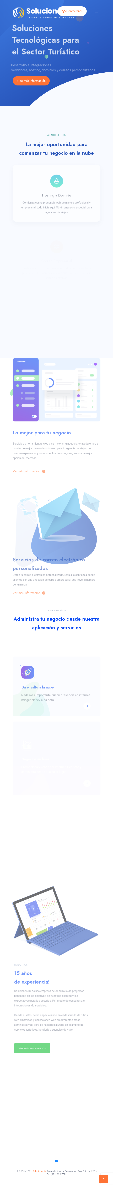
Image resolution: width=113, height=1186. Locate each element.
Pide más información (31, 81)
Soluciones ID (39, 1171)
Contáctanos (72, 11)
